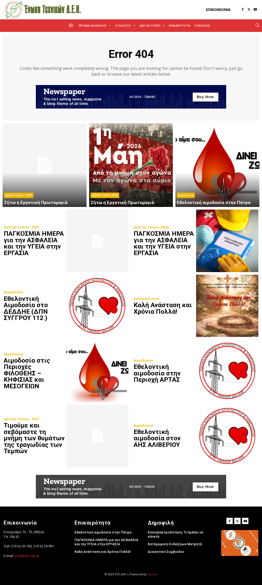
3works (152, 574)
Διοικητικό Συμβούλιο (165, 547)
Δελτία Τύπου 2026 (105, 195)
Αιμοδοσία (185, 195)
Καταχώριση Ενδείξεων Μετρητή (174, 540)
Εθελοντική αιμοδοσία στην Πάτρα (102, 532)
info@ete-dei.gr (27, 555)
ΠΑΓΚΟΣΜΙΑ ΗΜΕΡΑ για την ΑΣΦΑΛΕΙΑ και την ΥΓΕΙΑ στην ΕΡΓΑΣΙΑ (34, 243)
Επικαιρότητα (146, 299)
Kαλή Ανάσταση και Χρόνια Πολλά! (162, 308)
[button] (257, 25)
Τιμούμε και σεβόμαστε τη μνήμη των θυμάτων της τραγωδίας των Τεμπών (34, 438)
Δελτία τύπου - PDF (18, 195)
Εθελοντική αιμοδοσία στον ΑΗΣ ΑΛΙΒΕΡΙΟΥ (164, 438)
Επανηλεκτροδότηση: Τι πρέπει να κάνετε (181, 532)
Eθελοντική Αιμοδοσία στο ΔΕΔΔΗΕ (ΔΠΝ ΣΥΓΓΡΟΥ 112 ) (26, 308)
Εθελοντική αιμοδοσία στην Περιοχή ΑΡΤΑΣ (157, 373)
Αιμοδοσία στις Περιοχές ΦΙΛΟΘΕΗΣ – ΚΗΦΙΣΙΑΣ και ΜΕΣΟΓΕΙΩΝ (34, 373)
